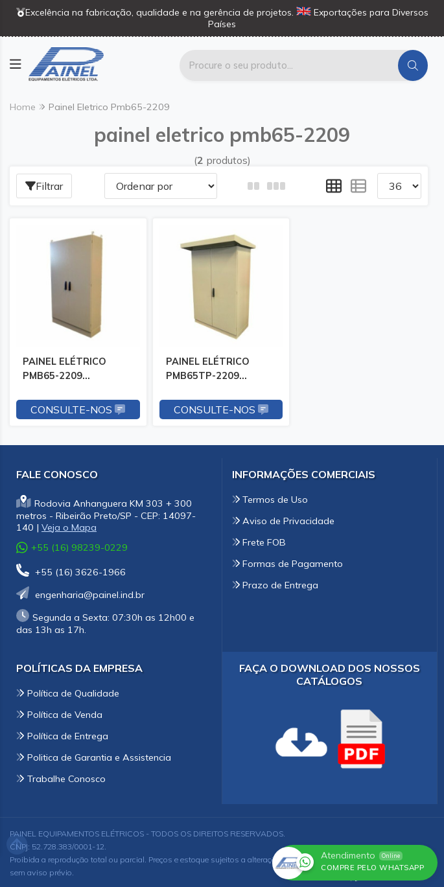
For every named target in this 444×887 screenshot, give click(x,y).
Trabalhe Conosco (61, 777)
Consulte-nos (77, 407)
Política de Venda (59, 713)
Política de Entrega (62, 734)
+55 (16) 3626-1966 (71, 570)
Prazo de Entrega (275, 583)
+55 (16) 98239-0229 (72, 546)
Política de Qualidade (67, 691)
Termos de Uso (270, 497)
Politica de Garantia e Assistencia (93, 755)
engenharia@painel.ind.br (80, 593)
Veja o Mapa (69, 525)
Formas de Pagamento (288, 562)
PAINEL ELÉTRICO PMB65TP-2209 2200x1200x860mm (210, 369)
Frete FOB (259, 540)
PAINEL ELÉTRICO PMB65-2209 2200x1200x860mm (69, 369)
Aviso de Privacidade (283, 519)
